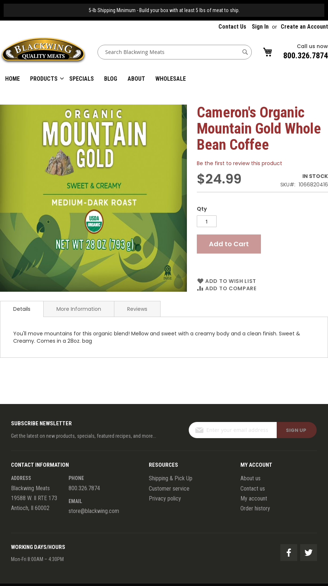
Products (44, 78)
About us (250, 478)
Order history (255, 508)
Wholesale (170, 78)
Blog (110, 78)
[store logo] (43, 52)
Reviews (137, 309)
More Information (78, 309)
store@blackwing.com (94, 510)
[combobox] (174, 52)
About (136, 78)
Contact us (252, 488)
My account (253, 498)
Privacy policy (165, 498)
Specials (81, 78)
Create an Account (304, 26)
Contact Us (232, 26)
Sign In (260, 26)
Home (12, 78)
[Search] (245, 52)
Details (21, 309)
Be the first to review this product (239, 163)
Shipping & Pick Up (170, 478)
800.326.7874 (305, 55)
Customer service (169, 488)
